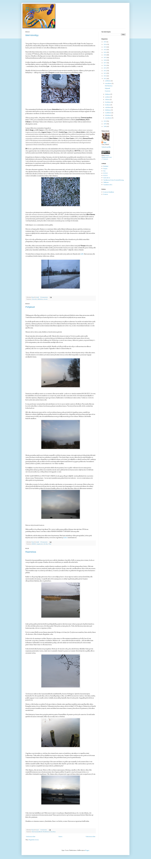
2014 (105, 70)
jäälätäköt (34, 544)
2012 (105, 76)
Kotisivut (105, 194)
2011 (105, 78)
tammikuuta (108, 118)
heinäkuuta (108, 102)
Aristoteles (34, 299)
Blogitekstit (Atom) (34, 840)
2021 (105, 52)
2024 (105, 44)
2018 (105, 60)
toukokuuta (108, 107)
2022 (105, 49)
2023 (105, 47)
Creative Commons (107, 158)
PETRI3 (105, 175)
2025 (105, 42)
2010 (105, 121)
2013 (105, 73)
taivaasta (45, 299)
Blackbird (105, 166)
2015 (105, 68)
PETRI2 (105, 173)
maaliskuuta (108, 112)
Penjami (105, 168)
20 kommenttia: (44, 542)
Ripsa (32, 9)
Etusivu (60, 836)
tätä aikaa (46, 544)
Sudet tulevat (106, 178)
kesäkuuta (107, 105)
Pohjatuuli (30, 307)
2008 (105, 126)
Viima (50, 544)
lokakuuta (107, 94)
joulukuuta (108, 81)
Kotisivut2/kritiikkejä (108, 192)
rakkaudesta (40, 299)
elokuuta (107, 99)
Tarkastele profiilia (106, 147)
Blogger (87, 850)
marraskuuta (108, 83)
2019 (105, 57)
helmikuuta (108, 115)
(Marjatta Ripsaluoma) (105, 156)
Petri (104, 171)
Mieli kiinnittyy (32, 35)
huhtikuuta (108, 110)
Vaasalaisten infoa (107, 184)
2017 (105, 63)
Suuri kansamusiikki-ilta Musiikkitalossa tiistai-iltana (44, 831)
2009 (105, 124)
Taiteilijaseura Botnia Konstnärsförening (113, 180)
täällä (81, 254)
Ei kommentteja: (44, 297)
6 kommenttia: (43, 830)
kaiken (65, 538)
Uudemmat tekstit (30, 836)
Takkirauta (106, 182)
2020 (105, 55)
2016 (105, 65)
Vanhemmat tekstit (90, 836)
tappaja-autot (40, 544)
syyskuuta (107, 97)
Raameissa (30, 552)
